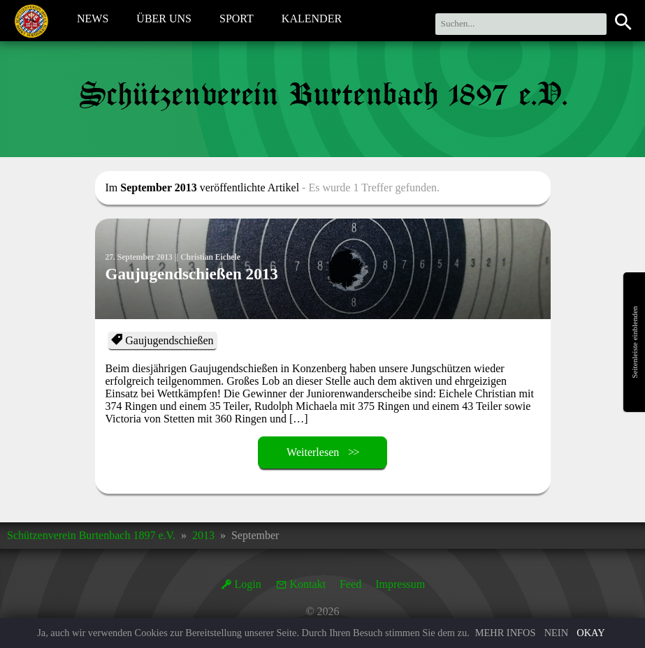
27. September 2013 (140, 257)
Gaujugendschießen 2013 (195, 278)
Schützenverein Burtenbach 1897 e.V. (91, 535)
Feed (350, 584)
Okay (590, 632)
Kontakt (308, 584)
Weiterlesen (313, 452)
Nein (556, 632)
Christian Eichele (214, 257)
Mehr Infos (505, 632)
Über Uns (163, 20)
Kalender (312, 20)
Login (248, 584)
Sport (236, 20)
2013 (203, 535)
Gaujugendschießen (169, 340)
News (92, 20)
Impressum (400, 584)
